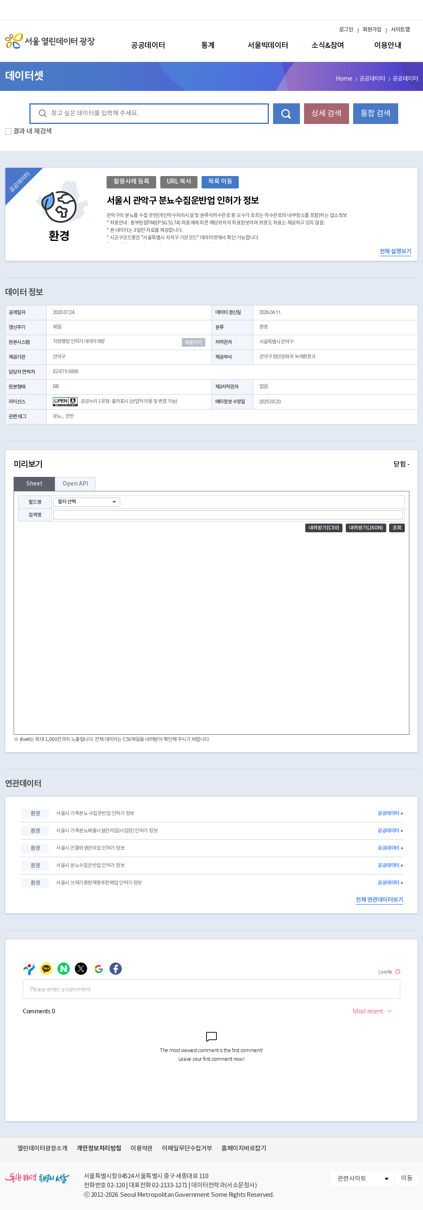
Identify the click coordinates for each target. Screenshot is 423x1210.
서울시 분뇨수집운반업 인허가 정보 (90, 865)
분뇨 (57, 416)
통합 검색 (375, 113)
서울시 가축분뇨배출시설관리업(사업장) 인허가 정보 (106, 831)
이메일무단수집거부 (187, 1148)
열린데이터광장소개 (42, 1148)
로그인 (346, 30)
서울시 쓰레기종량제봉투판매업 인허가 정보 (98, 883)
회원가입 (372, 30)
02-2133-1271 (170, 1185)
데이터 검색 (286, 113)
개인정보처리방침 (99, 1148)
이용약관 (142, 1148)
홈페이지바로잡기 (243, 1148)
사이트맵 (400, 30)
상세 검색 (326, 113)
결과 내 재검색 (32, 131)
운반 (69, 416)
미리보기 (211, 464)
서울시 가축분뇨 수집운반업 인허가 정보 (95, 813)
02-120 (116, 1185)
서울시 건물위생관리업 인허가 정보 (90, 848)
